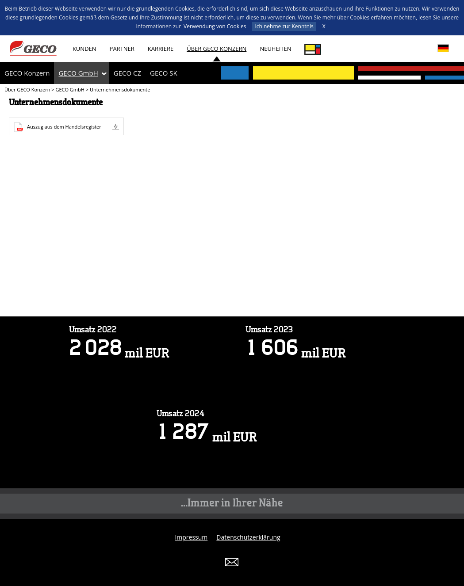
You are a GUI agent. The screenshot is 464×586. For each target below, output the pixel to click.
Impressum (191, 537)
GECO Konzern (27, 72)
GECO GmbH (78, 72)
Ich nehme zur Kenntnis (284, 26)
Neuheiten (275, 49)
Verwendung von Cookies (215, 26)
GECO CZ (127, 72)
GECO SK (163, 72)
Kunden (84, 49)
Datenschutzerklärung (248, 537)
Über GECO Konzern (216, 49)
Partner (122, 49)
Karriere (160, 49)
